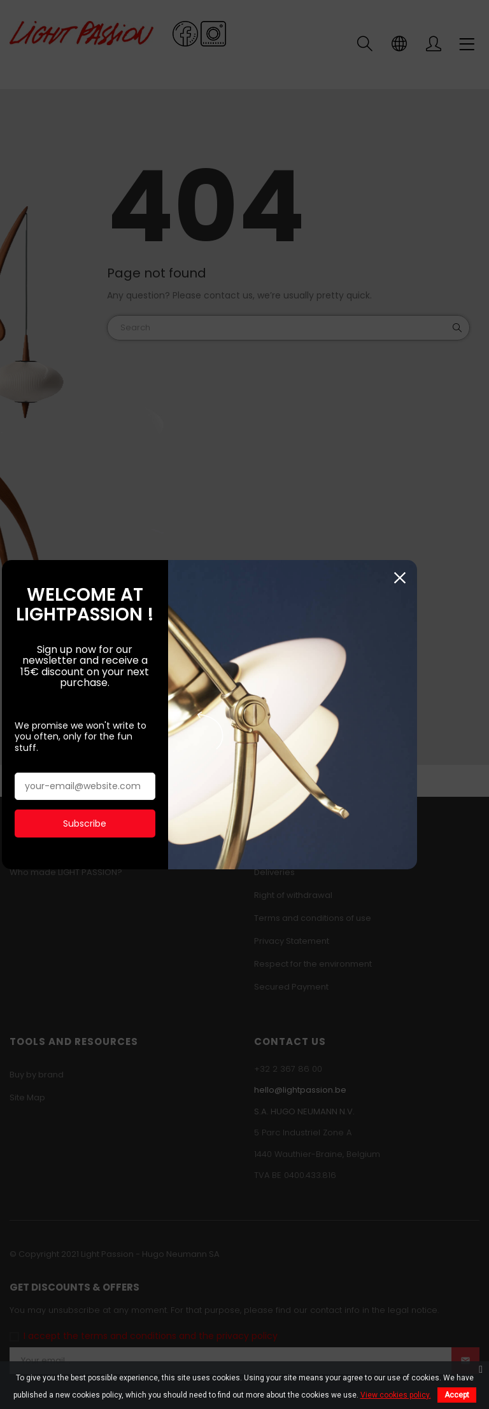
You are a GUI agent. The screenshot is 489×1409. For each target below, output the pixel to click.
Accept (456, 1395)
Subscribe (98, 801)
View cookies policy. (395, 1395)
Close (471, 577)
